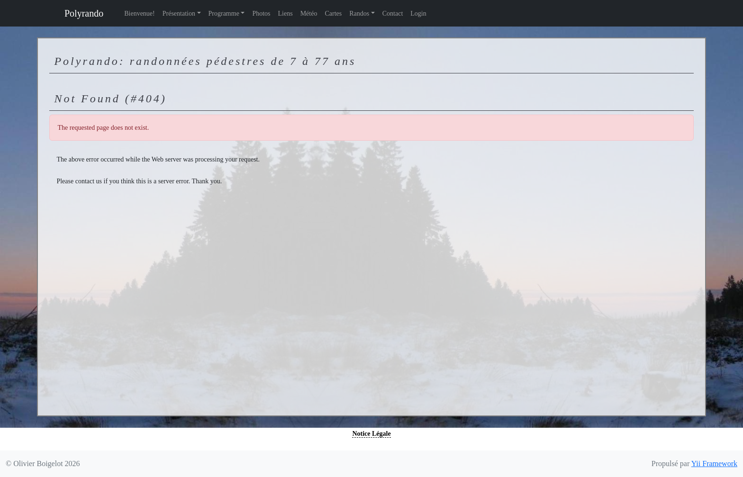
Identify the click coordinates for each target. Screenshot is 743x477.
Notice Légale (371, 433)
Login (418, 13)
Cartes (333, 13)
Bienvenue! (139, 13)
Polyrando (83, 13)
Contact (392, 13)
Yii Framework (714, 463)
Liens (285, 13)
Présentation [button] (179, 13)
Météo (308, 13)
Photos (261, 13)
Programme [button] (223, 13)
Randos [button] (359, 13)
